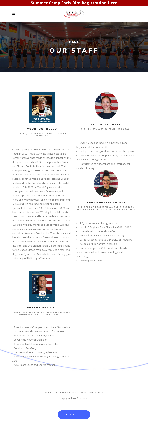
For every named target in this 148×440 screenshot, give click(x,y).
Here (112, 2)
